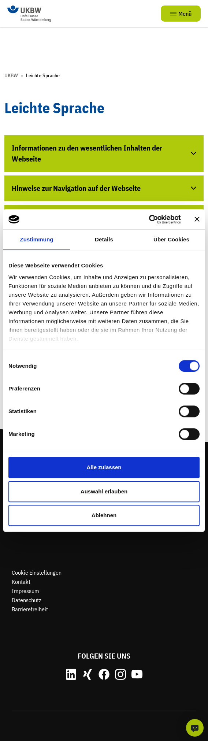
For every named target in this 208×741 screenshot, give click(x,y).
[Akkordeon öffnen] (104, 153)
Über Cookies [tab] (171, 239)
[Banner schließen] (197, 219)
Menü (181, 13)
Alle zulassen (103, 467)
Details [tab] (104, 239)
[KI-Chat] (195, 728)
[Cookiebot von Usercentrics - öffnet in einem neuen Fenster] (149, 219)
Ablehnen (104, 515)
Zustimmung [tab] (36, 239)
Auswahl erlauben (104, 491)
